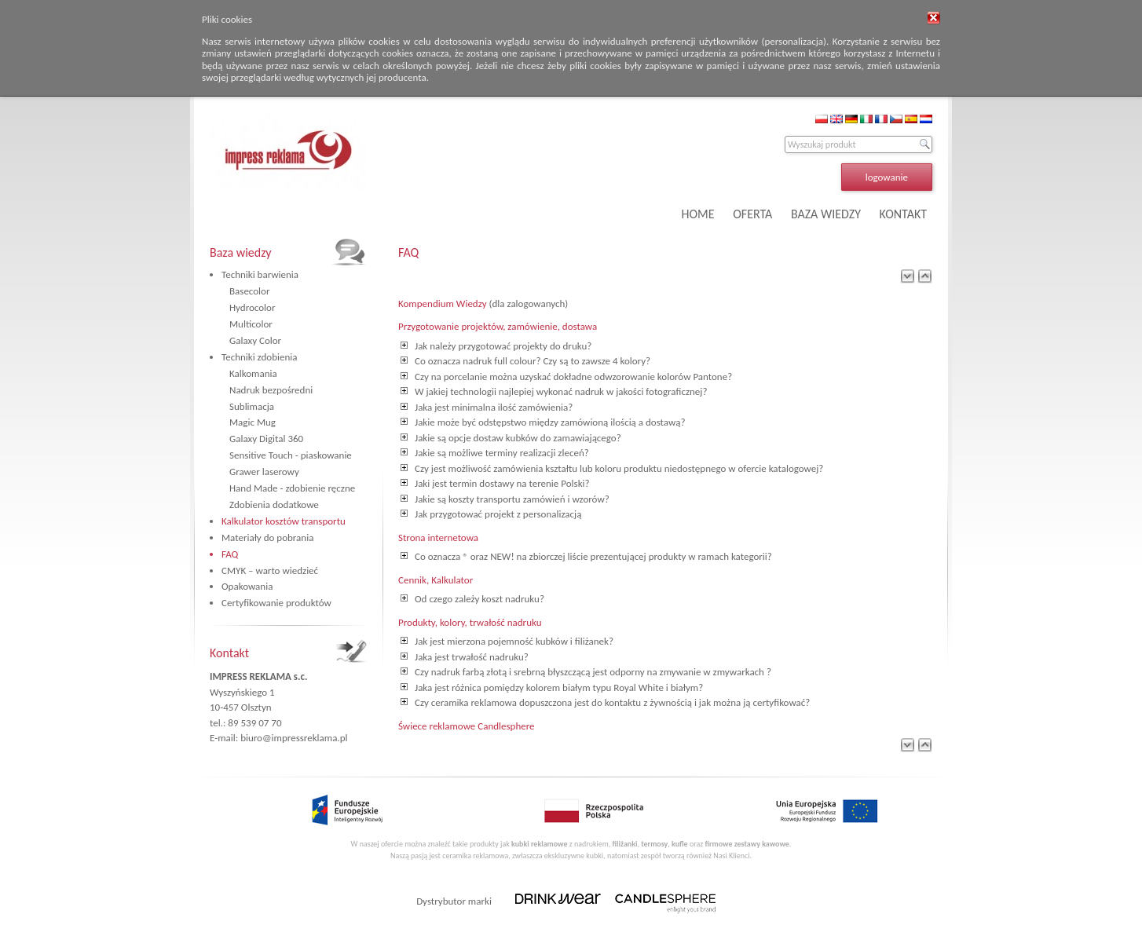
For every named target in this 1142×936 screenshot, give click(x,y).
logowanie (887, 177)
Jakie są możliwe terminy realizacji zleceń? (502, 453)
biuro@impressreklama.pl (293, 738)
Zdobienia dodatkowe (274, 504)
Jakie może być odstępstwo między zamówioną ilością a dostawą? (550, 422)
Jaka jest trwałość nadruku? (472, 657)
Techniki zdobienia (259, 357)
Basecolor (249, 291)
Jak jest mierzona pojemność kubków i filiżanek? (514, 641)
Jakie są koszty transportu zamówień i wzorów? (512, 499)
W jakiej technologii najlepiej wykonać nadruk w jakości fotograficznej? (561, 391)
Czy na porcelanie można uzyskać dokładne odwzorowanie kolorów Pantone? (573, 376)
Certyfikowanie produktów (276, 603)
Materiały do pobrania (267, 537)
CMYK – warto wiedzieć (269, 570)
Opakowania (247, 586)
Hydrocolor (252, 307)
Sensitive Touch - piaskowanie (290, 455)
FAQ (229, 554)
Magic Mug (252, 422)
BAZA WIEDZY (826, 214)
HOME (698, 214)
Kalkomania (253, 373)
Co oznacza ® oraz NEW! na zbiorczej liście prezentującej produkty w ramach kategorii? (593, 556)
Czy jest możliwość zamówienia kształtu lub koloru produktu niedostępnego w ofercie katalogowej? (619, 468)
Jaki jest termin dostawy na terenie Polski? (502, 483)
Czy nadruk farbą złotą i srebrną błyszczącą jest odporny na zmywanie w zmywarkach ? (593, 672)
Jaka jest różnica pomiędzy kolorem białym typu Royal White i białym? (559, 687)
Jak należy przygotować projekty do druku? (503, 346)
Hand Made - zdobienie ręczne (292, 488)
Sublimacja (251, 406)
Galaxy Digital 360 (266, 438)
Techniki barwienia (259, 274)
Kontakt (229, 652)
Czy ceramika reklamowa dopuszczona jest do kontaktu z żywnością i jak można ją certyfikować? (612, 702)
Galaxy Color (255, 340)
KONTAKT (903, 214)
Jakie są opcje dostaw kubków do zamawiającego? (518, 438)
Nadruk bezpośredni (271, 390)
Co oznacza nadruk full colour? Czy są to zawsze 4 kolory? (532, 361)
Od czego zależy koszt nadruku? (479, 599)
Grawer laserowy (264, 471)
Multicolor (251, 324)
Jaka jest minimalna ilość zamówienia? (494, 407)
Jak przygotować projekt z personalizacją (498, 514)
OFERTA (752, 214)
